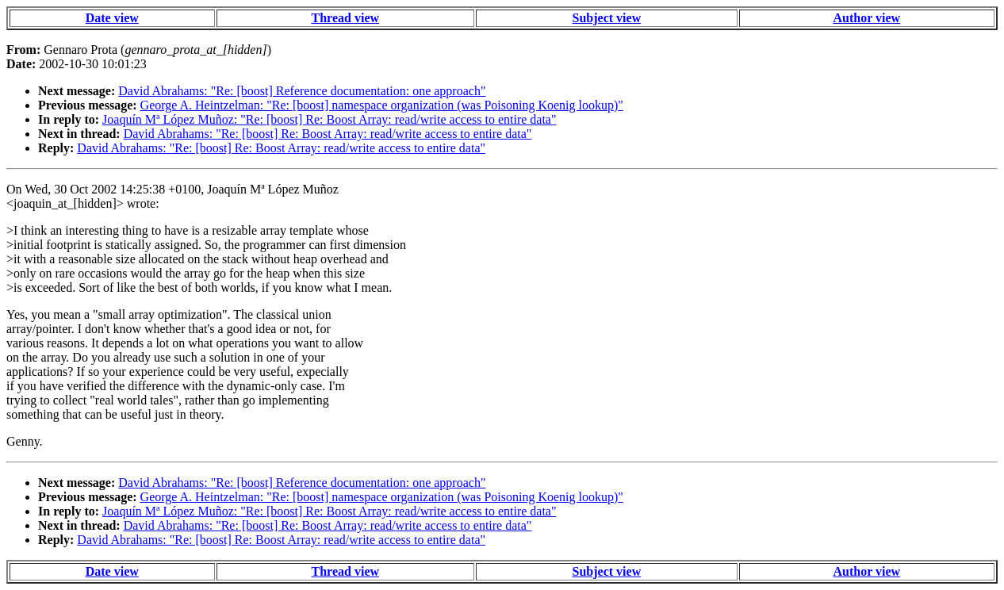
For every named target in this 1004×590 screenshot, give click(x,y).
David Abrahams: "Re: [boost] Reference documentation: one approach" (301, 91)
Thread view (345, 18)
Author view (867, 18)
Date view (112, 18)
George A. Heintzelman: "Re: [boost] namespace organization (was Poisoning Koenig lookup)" (381, 105)
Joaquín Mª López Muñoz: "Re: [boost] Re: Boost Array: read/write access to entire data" (329, 119)
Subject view (607, 18)
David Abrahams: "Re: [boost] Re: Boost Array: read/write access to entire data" (328, 133)
